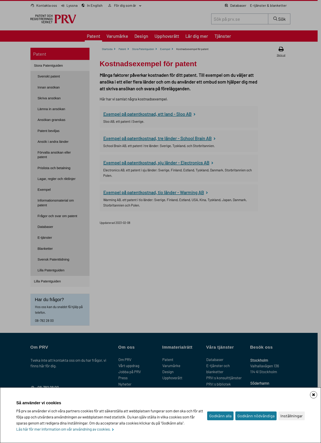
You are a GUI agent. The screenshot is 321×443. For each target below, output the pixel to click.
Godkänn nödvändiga (256, 415)
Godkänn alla (220, 415)
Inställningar (291, 415)
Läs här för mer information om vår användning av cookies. (63, 429)
